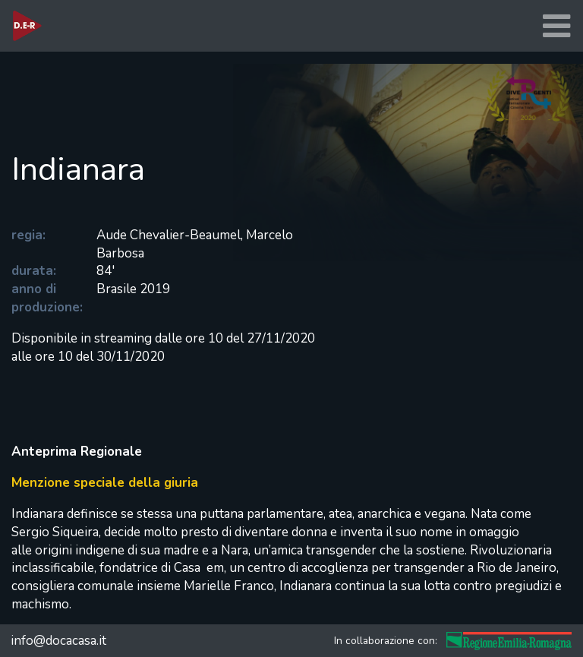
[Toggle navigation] (556, 26)
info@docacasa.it (58, 640)
